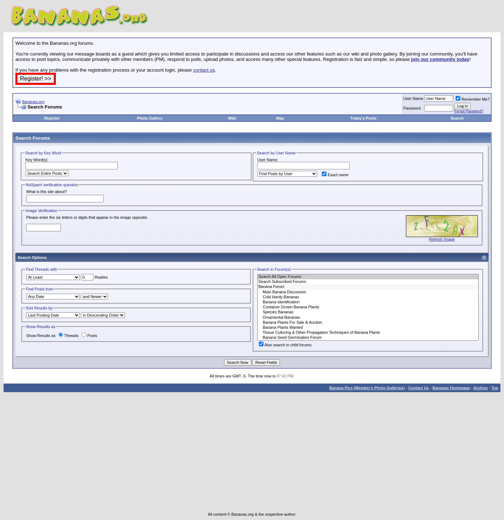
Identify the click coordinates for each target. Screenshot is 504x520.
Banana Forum (368, 286)
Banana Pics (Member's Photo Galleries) (366, 388)
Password (412, 108)
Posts (89, 335)
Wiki (232, 118)
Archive (481, 388)
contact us (204, 70)
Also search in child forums (285, 345)
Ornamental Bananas (368, 317)
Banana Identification (368, 302)
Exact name (335, 175)
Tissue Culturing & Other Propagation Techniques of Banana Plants (368, 332)
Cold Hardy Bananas (368, 297)
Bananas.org (33, 102)
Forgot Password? (468, 111)
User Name (413, 98)
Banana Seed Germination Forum (368, 337)
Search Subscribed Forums (368, 281)
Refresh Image (442, 239)
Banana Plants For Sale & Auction (368, 322)
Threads (68, 335)
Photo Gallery (150, 118)
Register (52, 118)
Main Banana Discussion (368, 292)
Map (280, 118)
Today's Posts (363, 118)
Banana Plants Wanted (368, 327)
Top (494, 388)
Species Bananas (368, 312)
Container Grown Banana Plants (368, 307)
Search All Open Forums (368, 276)
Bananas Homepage (451, 388)
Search (457, 118)
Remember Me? (473, 99)
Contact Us (418, 388)
